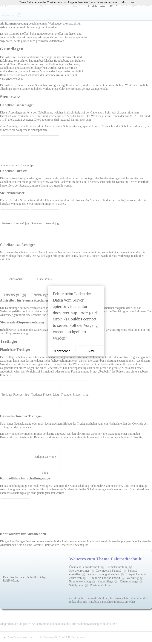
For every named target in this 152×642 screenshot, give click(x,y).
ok (132, 2)
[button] (62, 351)
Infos (123, 2)
